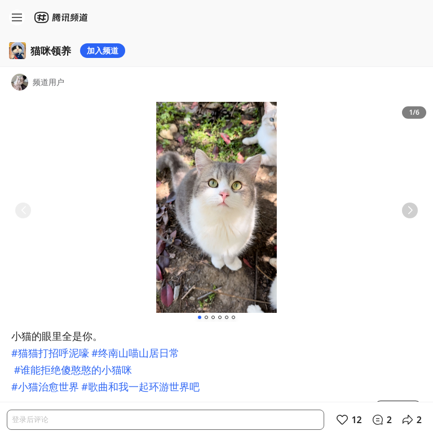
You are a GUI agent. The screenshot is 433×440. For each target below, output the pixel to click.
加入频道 (102, 50)
